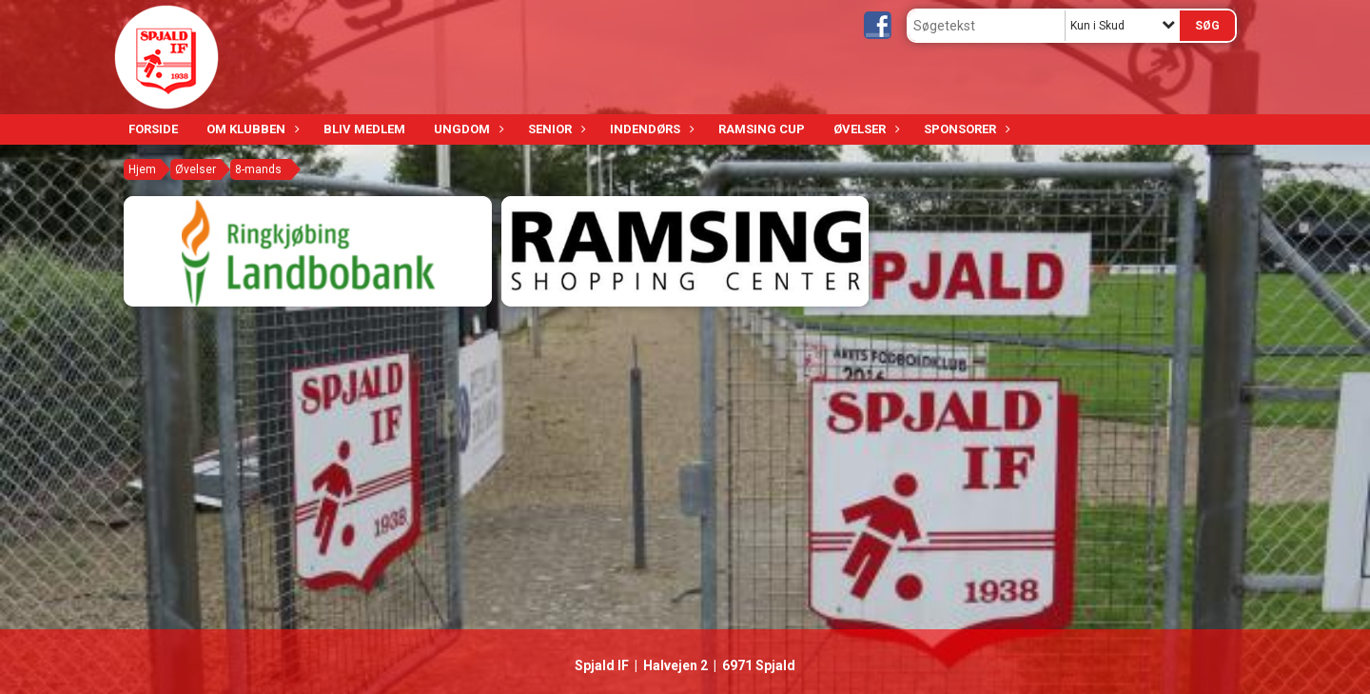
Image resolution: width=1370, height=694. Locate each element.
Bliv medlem (364, 129)
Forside (153, 129)
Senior (554, 129)
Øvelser (864, 129)
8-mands (258, 169)
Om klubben (250, 129)
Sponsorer (965, 129)
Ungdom (466, 129)
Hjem (142, 169)
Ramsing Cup (761, 129)
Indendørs (650, 129)
